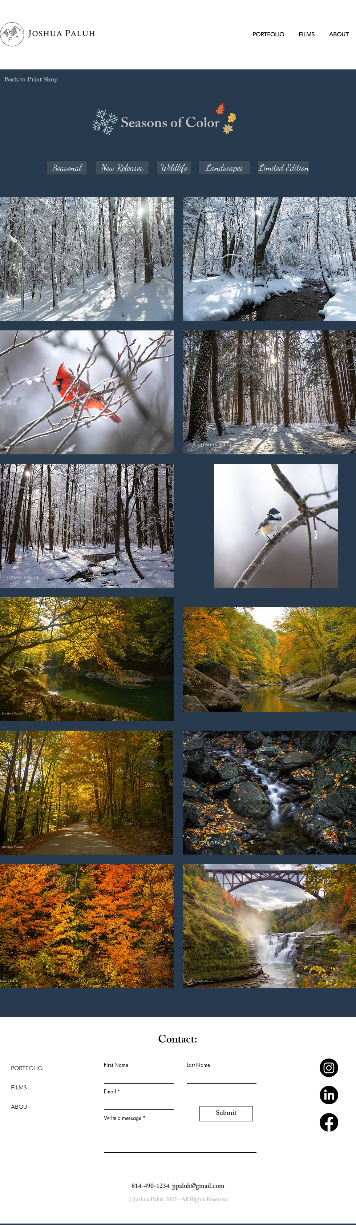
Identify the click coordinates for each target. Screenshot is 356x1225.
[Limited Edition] (284, 167)
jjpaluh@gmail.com (198, 1187)
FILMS (19, 1087)
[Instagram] (329, 1068)
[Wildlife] (174, 167)
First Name (116, 1065)
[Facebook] (329, 1122)
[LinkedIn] (329, 1095)
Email (110, 1091)
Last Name (198, 1065)
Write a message (122, 1118)
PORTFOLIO (27, 1068)
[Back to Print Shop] (31, 80)
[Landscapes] (224, 167)
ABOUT (21, 1106)
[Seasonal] (67, 167)
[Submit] (226, 1113)
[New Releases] (122, 167)
